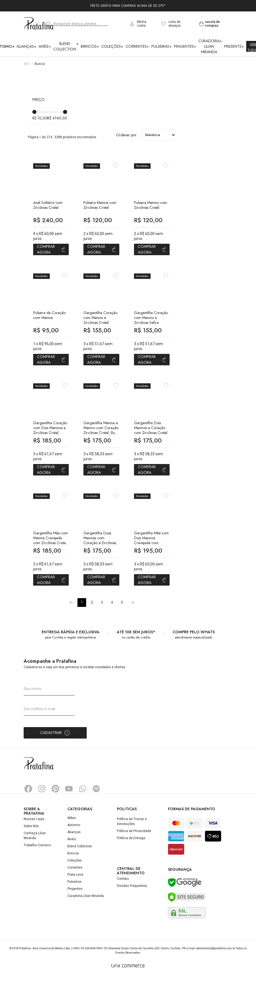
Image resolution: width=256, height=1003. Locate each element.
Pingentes (185, 46)
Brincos (90, 46)
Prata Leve (75, 901)
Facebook (28, 815)
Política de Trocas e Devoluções (132, 848)
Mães (71, 845)
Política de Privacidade (134, 858)
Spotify (96, 815)
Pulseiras (161, 46)
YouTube (69, 815)
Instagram (41, 815)
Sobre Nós (31, 853)
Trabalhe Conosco (37, 872)
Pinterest (55, 815)
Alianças (26, 46)
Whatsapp (82, 815)
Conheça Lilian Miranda (35, 862)
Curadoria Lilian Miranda (210, 46)
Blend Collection (66, 46)
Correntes (137, 46)
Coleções (112, 46)
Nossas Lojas (34, 846)
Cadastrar (55, 759)
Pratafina (39, 24)
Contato (123, 906)
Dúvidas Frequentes (132, 913)
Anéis (45, 46)
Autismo (73, 852)
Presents (234, 46)
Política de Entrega (131, 865)
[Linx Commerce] (128, 992)
